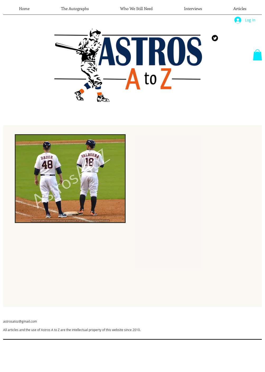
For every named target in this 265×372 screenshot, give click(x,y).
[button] (257, 55)
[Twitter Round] (215, 38)
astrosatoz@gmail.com (20, 321)
